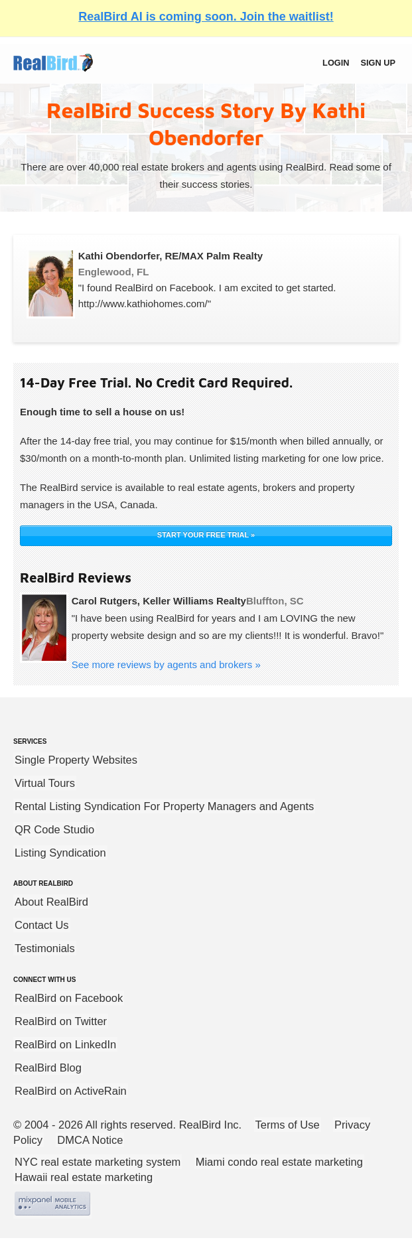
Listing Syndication (60, 853)
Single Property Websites (76, 760)
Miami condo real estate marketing (279, 1162)
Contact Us (42, 925)
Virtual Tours (45, 783)
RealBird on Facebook (69, 998)
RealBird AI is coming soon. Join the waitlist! (205, 16)
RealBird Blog (48, 1068)
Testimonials (45, 948)
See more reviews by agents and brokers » (166, 664)
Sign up (378, 63)
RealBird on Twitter (61, 1021)
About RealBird (51, 902)
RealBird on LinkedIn (65, 1044)
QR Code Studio (54, 829)
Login (335, 63)
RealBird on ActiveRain (71, 1091)
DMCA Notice (90, 1140)
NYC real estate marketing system (97, 1162)
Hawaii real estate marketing (84, 1177)
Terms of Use (287, 1125)
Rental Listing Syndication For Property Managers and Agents (164, 806)
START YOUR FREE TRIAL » (206, 535)
